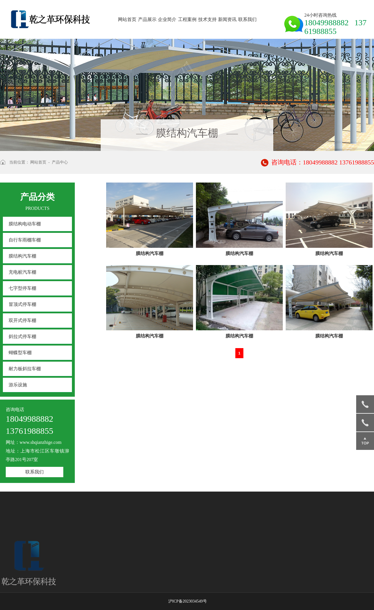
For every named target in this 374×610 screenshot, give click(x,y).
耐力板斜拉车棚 (25, 368)
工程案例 (187, 19)
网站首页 (127, 19)
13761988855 (365, 422)
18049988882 (365, 404)
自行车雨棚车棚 (25, 239)
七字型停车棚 (22, 288)
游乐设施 (18, 384)
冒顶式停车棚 (22, 304)
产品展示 (147, 19)
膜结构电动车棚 (25, 223)
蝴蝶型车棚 (20, 352)
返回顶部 (365, 441)
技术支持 (207, 19)
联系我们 (247, 19)
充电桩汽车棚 (22, 272)
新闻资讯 (227, 19)
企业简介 (167, 19)
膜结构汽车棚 (22, 256)
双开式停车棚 (22, 320)
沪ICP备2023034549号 (187, 601)
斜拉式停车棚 (22, 336)
